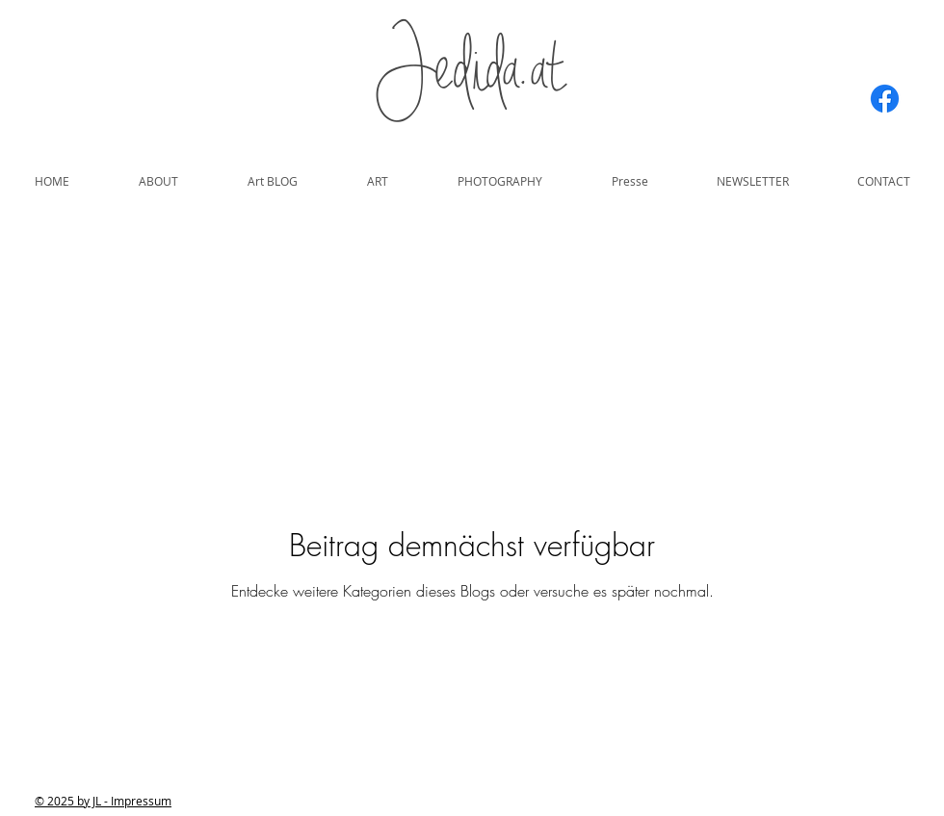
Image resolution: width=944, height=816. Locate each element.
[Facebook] (885, 98)
